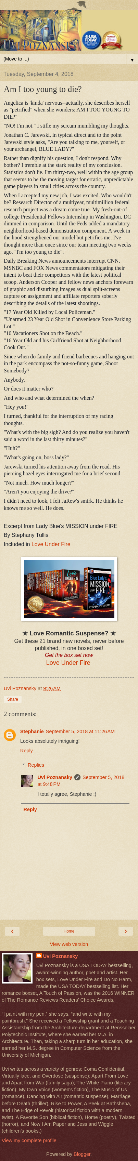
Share (12, 699)
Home (68, 931)
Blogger (82, 1154)
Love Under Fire (51, 544)
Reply (26, 750)
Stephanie (32, 731)
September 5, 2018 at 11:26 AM (80, 731)
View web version (69, 944)
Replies (36, 765)
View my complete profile (29, 1140)
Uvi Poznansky (54, 777)
